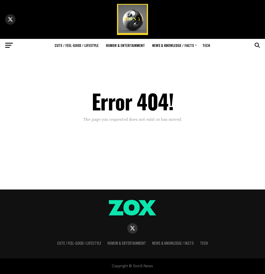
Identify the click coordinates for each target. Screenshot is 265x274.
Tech (206, 45)
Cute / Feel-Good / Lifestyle (77, 45)
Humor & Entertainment (125, 45)
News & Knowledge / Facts (173, 45)
